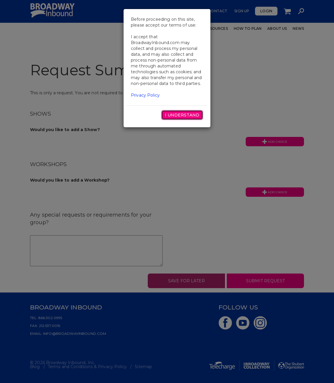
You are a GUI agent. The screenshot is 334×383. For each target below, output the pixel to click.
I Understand (182, 115)
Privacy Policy (145, 95)
